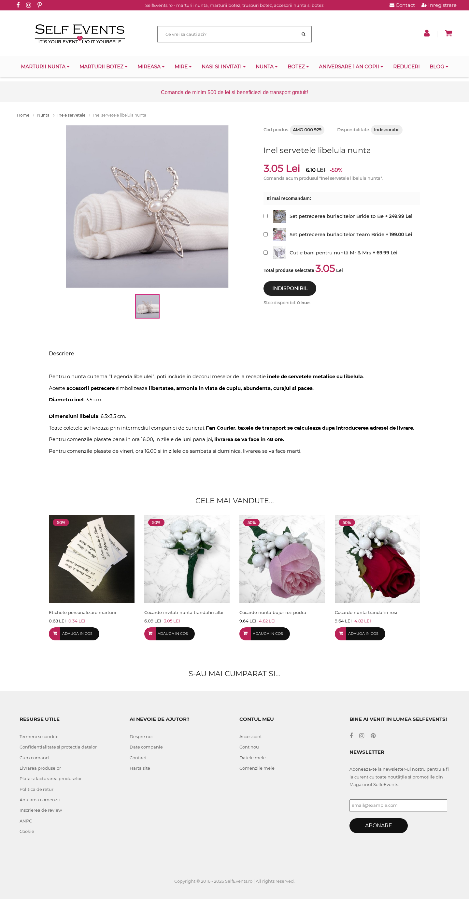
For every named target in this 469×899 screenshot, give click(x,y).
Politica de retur (36, 789)
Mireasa (151, 67)
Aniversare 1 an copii (351, 67)
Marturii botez (103, 67)
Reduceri (406, 67)
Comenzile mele (257, 768)
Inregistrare (439, 5)
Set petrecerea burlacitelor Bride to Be (337, 216)
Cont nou (249, 746)
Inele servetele (73, 115)
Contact (402, 5)
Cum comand (34, 757)
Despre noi (141, 736)
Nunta (267, 67)
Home (25, 115)
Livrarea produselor (40, 768)
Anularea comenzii (40, 799)
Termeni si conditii (39, 736)
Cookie (27, 831)
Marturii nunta (45, 67)
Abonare (378, 825)
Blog (439, 67)
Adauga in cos (77, 633)
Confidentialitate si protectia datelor (58, 746)
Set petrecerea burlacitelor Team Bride (337, 234)
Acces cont (250, 736)
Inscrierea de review (41, 810)
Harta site (140, 768)
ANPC (26, 820)
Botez (298, 67)
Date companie (146, 746)
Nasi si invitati (224, 67)
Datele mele (252, 757)
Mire (183, 67)
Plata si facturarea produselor (51, 778)
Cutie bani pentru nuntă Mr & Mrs (330, 253)
